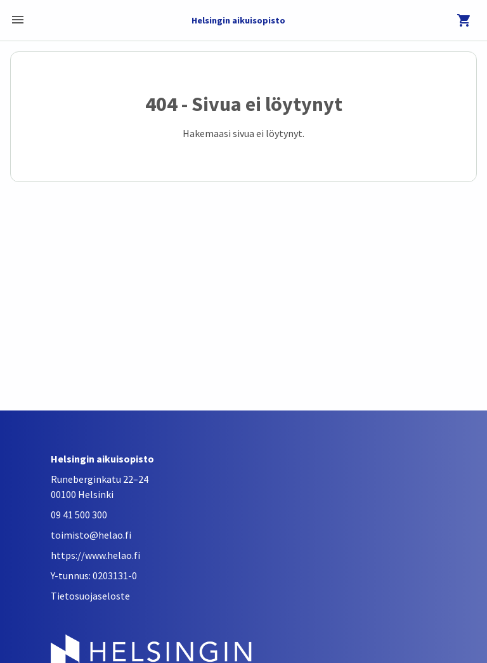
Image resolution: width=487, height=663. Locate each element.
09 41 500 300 (79, 514)
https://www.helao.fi (95, 555)
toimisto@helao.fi (91, 534)
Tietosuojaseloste (90, 595)
